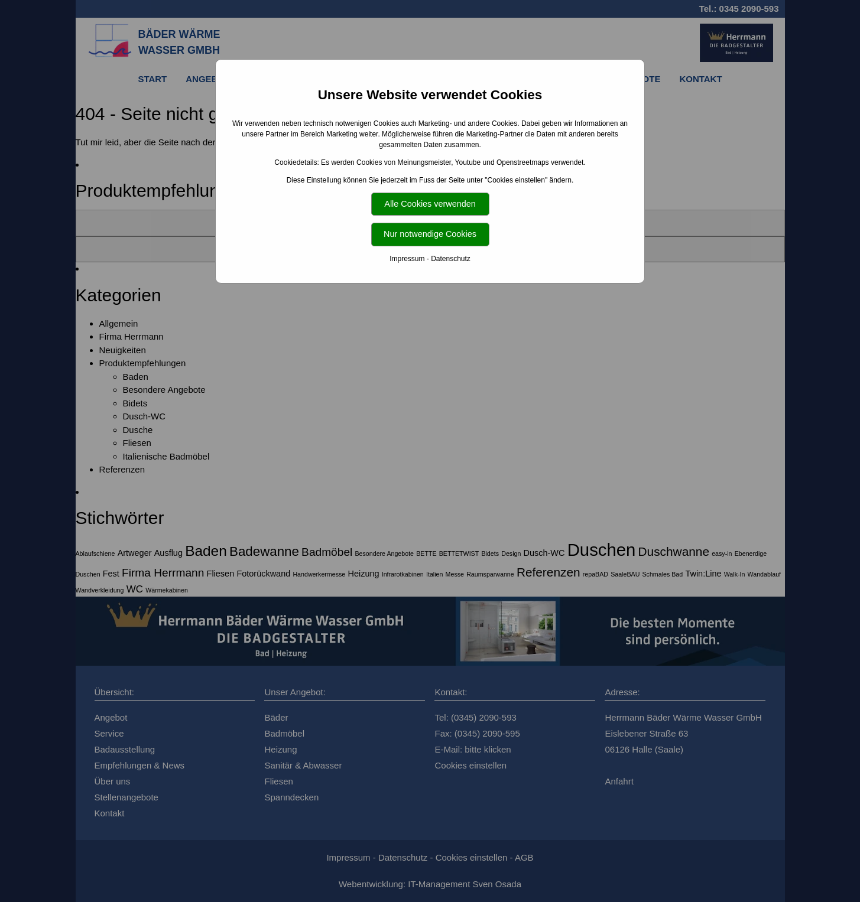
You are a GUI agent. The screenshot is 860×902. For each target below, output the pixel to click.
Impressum (407, 259)
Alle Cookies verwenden (429, 204)
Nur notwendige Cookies (430, 234)
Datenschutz (450, 259)
